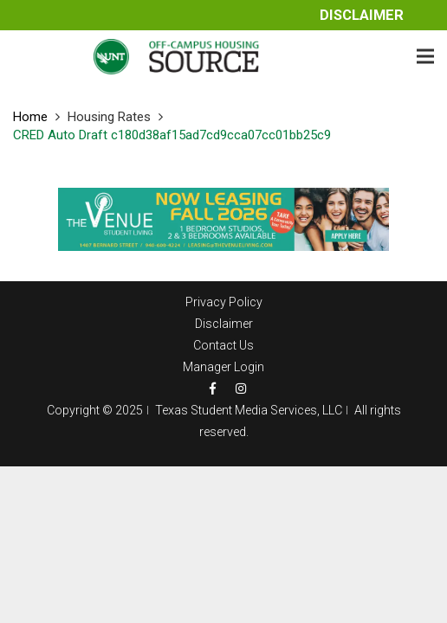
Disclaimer (362, 15)
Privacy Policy (223, 302)
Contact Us (223, 345)
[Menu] (425, 56)
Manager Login (223, 367)
